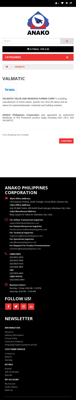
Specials (8, 375)
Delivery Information (14, 335)
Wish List (9, 390)
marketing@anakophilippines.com (25, 248)
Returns (8, 356)
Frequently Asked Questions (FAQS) (21, 344)
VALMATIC (20, 66)
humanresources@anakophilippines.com (28, 229)
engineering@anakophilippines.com (26, 236)
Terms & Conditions (14, 341)
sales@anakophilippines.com (23, 242)
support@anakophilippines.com (24, 223)
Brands (8, 368)
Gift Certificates (12, 372)
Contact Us (10, 353)
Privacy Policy (11, 338)
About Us (9, 332)
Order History (11, 387)
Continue (66, 141)
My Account (10, 383)
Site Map (9, 360)
